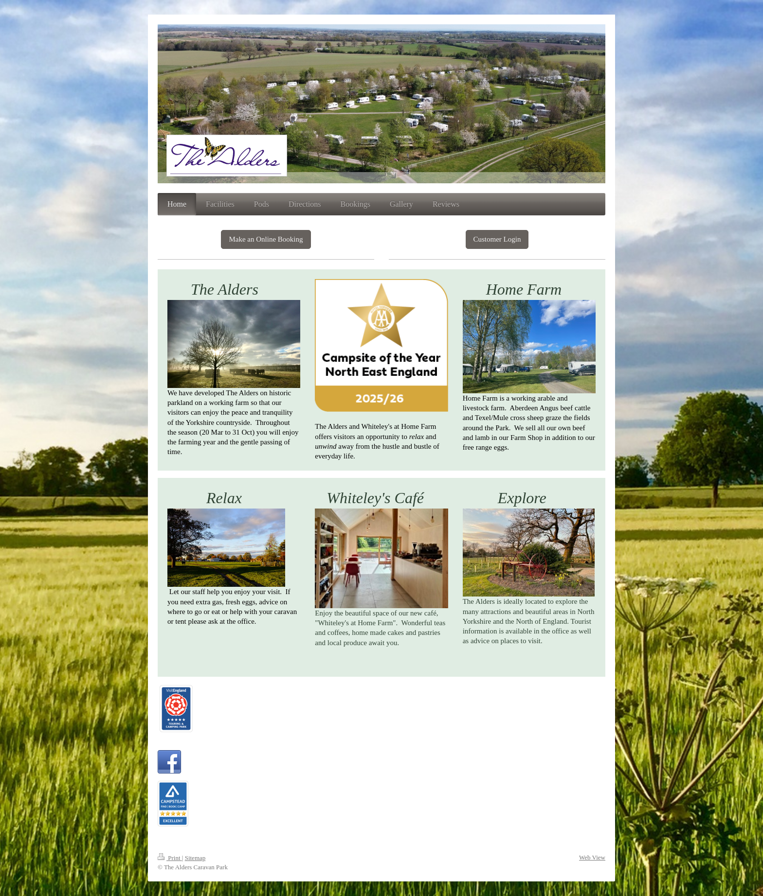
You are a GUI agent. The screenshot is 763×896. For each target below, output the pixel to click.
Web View (592, 857)
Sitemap (195, 857)
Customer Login (497, 239)
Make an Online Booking (266, 239)
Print (170, 857)
